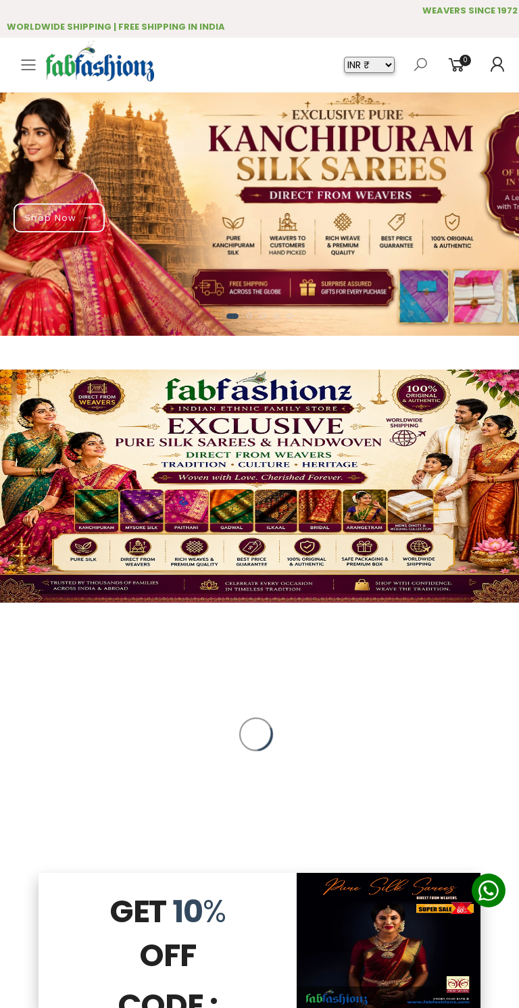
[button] (232, 316)
